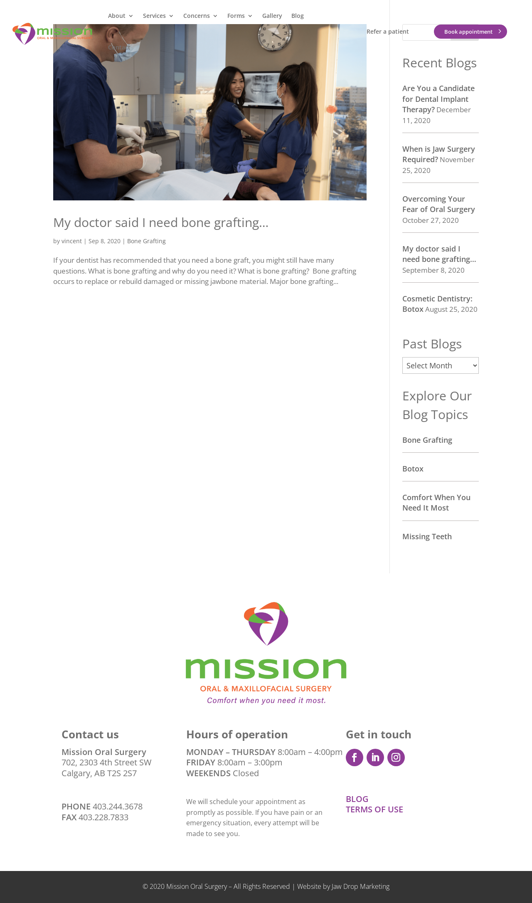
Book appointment (468, 31)
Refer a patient (388, 31)
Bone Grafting (146, 241)
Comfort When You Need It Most (436, 502)
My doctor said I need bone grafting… (160, 222)
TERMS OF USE (374, 809)
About (117, 16)
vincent (72, 241)
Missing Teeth (427, 536)
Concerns (196, 16)
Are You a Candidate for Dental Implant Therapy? (438, 98)
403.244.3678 (118, 806)
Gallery (272, 16)
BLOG (357, 798)
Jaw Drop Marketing (360, 886)
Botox (413, 469)
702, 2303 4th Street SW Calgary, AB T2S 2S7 (106, 762)
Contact (119, 47)
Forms (236, 16)
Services (154, 16)
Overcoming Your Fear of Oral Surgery (438, 204)
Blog (297, 16)
